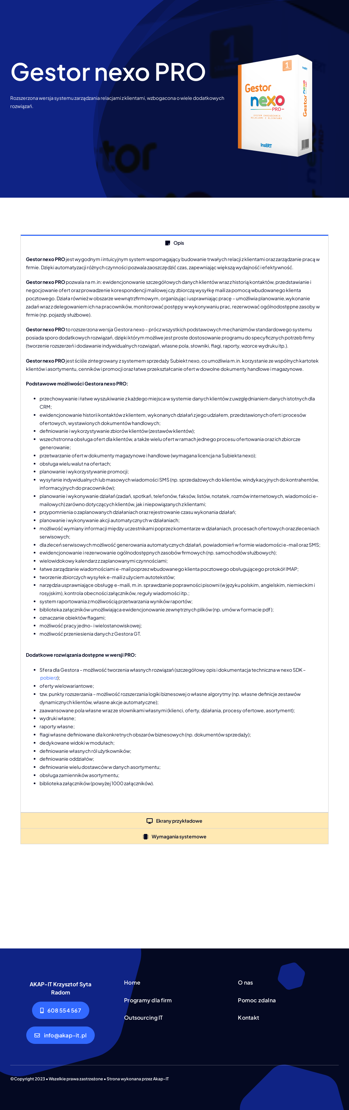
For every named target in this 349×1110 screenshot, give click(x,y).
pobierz (48, 677)
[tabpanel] (174, 531)
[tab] (174, 242)
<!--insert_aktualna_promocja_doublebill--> (174, 893)
